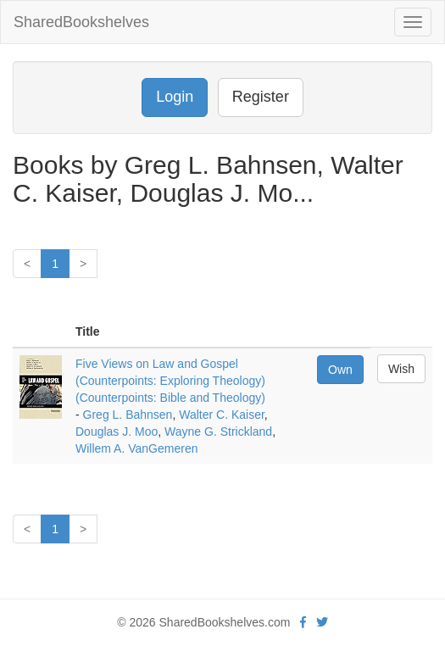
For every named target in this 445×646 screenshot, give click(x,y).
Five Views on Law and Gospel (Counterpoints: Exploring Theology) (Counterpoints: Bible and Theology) (170, 380)
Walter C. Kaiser (221, 414)
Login (174, 96)
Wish (401, 369)
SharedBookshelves (81, 22)
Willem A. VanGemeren (136, 448)
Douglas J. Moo (116, 431)
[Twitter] (322, 622)
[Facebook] (303, 622)
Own (340, 369)
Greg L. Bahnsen (128, 414)
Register (260, 96)
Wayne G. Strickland (218, 431)
